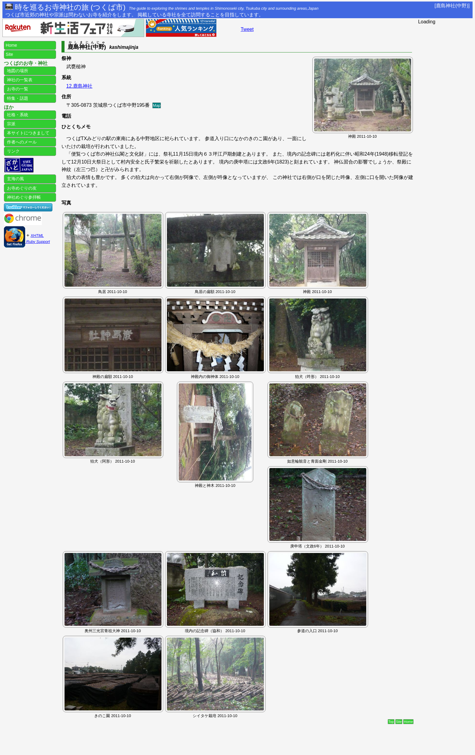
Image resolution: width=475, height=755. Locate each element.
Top (391, 721)
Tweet (247, 29)
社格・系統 (17, 114)
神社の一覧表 (19, 79)
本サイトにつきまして (27, 132)
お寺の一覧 (17, 88)
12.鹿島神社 (79, 86)
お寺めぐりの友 (21, 188)
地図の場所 (17, 70)
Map (157, 105)
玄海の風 (15, 178)
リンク (13, 151)
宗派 (10, 123)
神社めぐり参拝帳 (23, 197)
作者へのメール (21, 142)
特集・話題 (17, 98)
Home (408, 721)
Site (399, 721)
